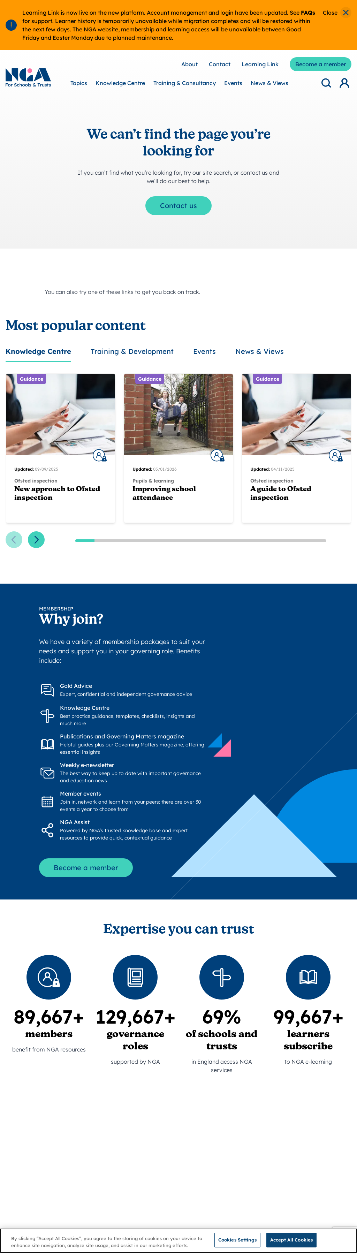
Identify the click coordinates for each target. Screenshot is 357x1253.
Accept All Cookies (291, 1244)
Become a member (86, 867)
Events (233, 82)
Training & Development (132, 351)
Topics (78, 82)
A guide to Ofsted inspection (280, 494)
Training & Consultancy (184, 82)
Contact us (178, 205)
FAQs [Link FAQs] (308, 12)
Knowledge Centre (120, 82)
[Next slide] (36, 539)
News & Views (269, 82)
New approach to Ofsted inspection (57, 494)
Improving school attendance (164, 494)
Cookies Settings (237, 1244)
